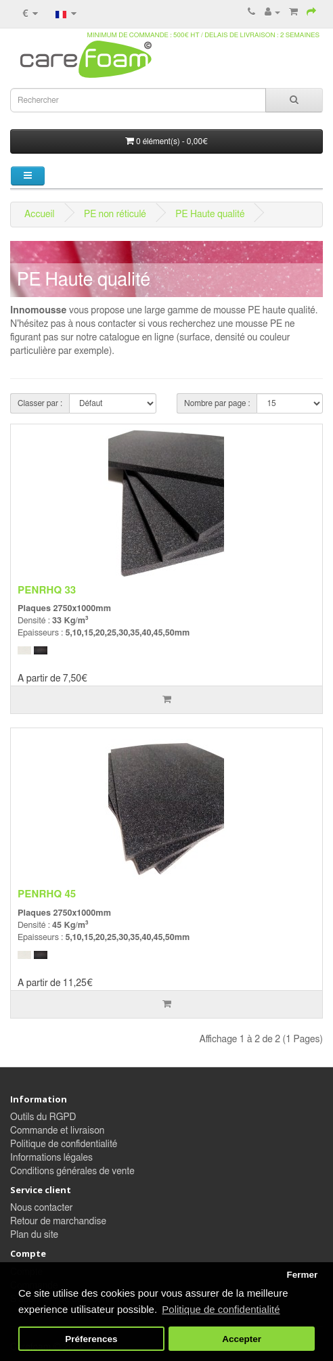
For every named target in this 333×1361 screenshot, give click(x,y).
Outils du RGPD (43, 1117)
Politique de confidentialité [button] (221, 1309)
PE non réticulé (115, 214)
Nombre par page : (217, 403)
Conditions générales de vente (72, 1171)
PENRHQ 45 (47, 894)
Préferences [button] (91, 1339)
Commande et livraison (57, 1131)
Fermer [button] (301, 1275)
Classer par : (40, 403)
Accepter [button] (241, 1339)
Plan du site (34, 1235)
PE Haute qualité (209, 214)
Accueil (39, 214)
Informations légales (51, 1158)
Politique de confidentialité (63, 1144)
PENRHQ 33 (47, 590)
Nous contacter (41, 1208)
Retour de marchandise (58, 1221)
